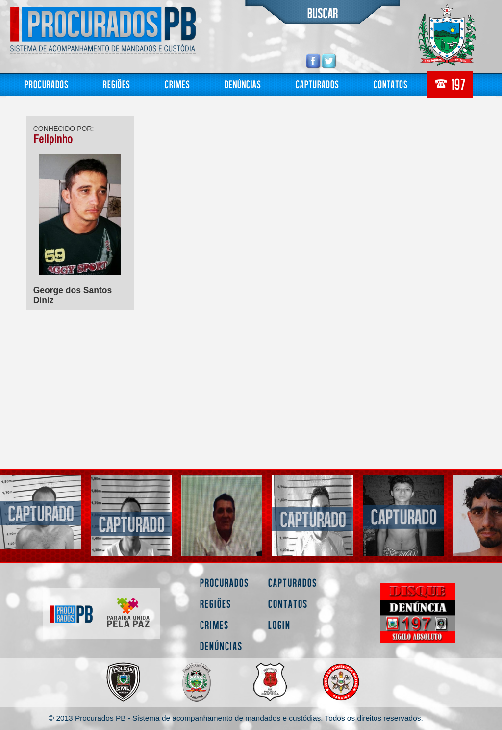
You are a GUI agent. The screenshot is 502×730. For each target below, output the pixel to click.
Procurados (47, 84)
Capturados (317, 84)
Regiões (116, 84)
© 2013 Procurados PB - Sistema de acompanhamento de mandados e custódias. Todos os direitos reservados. (236, 718)
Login (279, 625)
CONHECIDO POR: (63, 128)
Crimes (177, 84)
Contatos (391, 84)
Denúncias (243, 84)
